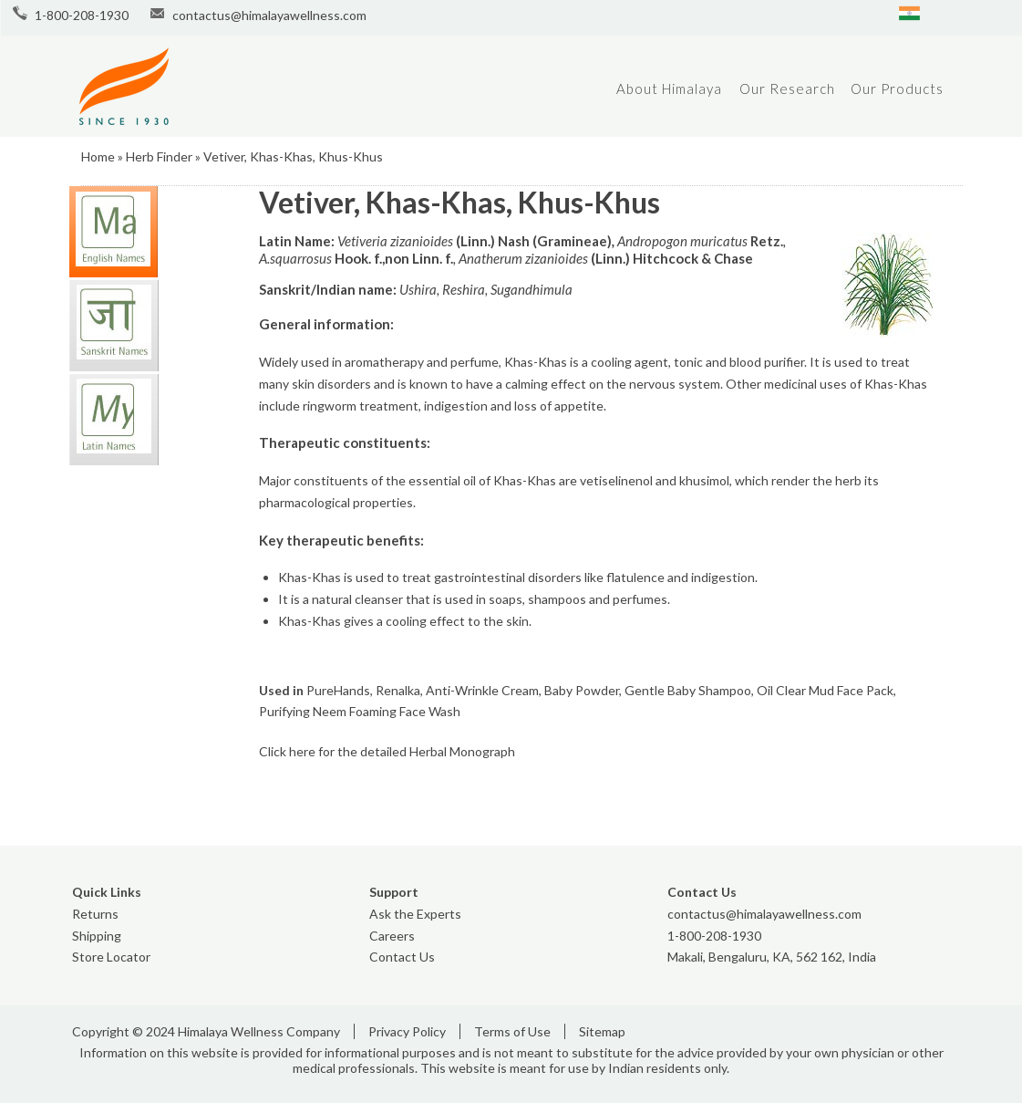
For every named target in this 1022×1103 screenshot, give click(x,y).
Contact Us (402, 956)
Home (98, 156)
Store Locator (111, 956)
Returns (95, 913)
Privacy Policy (407, 1031)
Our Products (897, 88)
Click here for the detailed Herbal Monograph (387, 751)
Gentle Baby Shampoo (688, 690)
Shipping (96, 935)
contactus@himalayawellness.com (269, 15)
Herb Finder (159, 156)
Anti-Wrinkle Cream (482, 690)
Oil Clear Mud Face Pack (825, 690)
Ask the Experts (415, 913)
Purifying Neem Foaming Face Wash (359, 711)
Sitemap (602, 1031)
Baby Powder (581, 690)
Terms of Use (512, 1031)
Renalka (398, 690)
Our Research (787, 88)
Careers (392, 935)
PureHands (338, 690)
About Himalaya (669, 88)
